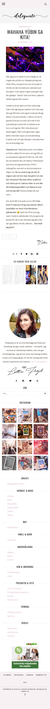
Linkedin (29, 675)
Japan (5, 236)
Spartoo (11, 616)
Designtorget (13, 572)
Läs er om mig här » (39, 361)
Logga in (25, 691)
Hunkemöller (13, 507)
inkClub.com (12, 632)
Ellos (9, 500)
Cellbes (10, 496)
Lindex (10, 511)
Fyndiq (10, 596)
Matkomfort (12, 527)
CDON (10, 560)
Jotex (9, 576)
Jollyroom (11, 540)
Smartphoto (12, 599)
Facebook (7, 675)
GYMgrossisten (14, 612)
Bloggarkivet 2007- (16, 483)
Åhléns (10, 515)
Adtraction (12, 628)
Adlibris (10, 552)
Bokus (10, 556)
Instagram (18, 675)
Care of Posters (14, 588)
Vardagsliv (25, 27)
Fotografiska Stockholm (17, 592)
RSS (25, 683)
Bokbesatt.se (41, 675)
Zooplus (11, 636)
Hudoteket (12, 504)
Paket (13, 236)
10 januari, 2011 (25, 42)
